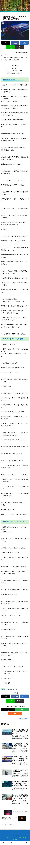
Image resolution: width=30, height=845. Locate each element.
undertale (9, 689)
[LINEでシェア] (10, 47)
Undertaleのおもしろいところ (15, 73)
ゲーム (15, 689)
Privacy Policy (22, 837)
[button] (19, 47)
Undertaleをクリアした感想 (15, 71)
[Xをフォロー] (8, 709)
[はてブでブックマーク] (24, 43)
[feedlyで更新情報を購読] (22, 709)
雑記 (3, 689)
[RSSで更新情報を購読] (15, 713)
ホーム (8, 837)
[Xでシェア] (5, 43)
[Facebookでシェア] (15, 43)
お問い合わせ (15, 839)
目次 (13, 65)
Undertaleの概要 (12, 68)
